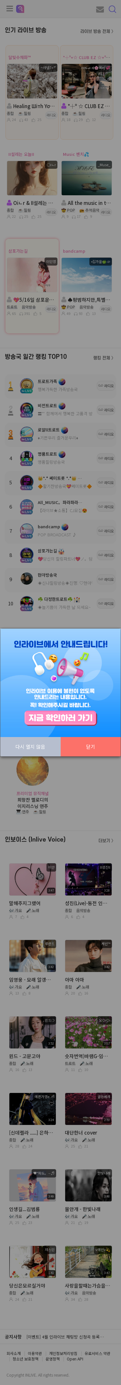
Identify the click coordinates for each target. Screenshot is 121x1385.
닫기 (90, 746)
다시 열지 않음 (30, 746)
